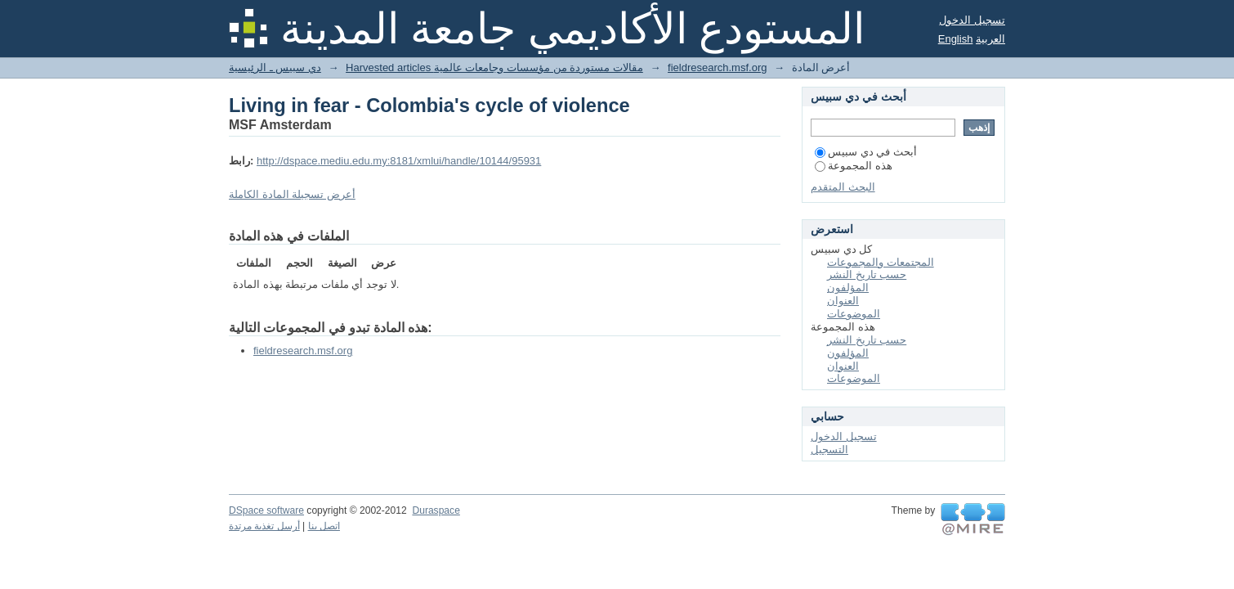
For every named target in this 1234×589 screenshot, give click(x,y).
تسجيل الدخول (972, 20)
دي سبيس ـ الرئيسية (275, 67)
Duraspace (435, 510)
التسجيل (829, 449)
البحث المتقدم (843, 187)
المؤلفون (848, 287)
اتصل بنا (324, 526)
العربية (990, 39)
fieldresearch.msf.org (717, 67)
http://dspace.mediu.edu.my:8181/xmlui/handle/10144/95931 (399, 161)
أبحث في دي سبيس (866, 152)
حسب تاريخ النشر (866, 274)
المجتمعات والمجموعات (880, 262)
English (955, 39)
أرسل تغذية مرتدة (264, 526)
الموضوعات (853, 314)
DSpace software (266, 510)
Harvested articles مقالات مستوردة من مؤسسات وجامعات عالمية (494, 67)
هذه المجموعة (853, 166)
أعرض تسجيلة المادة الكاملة (292, 194)
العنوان (843, 300)
